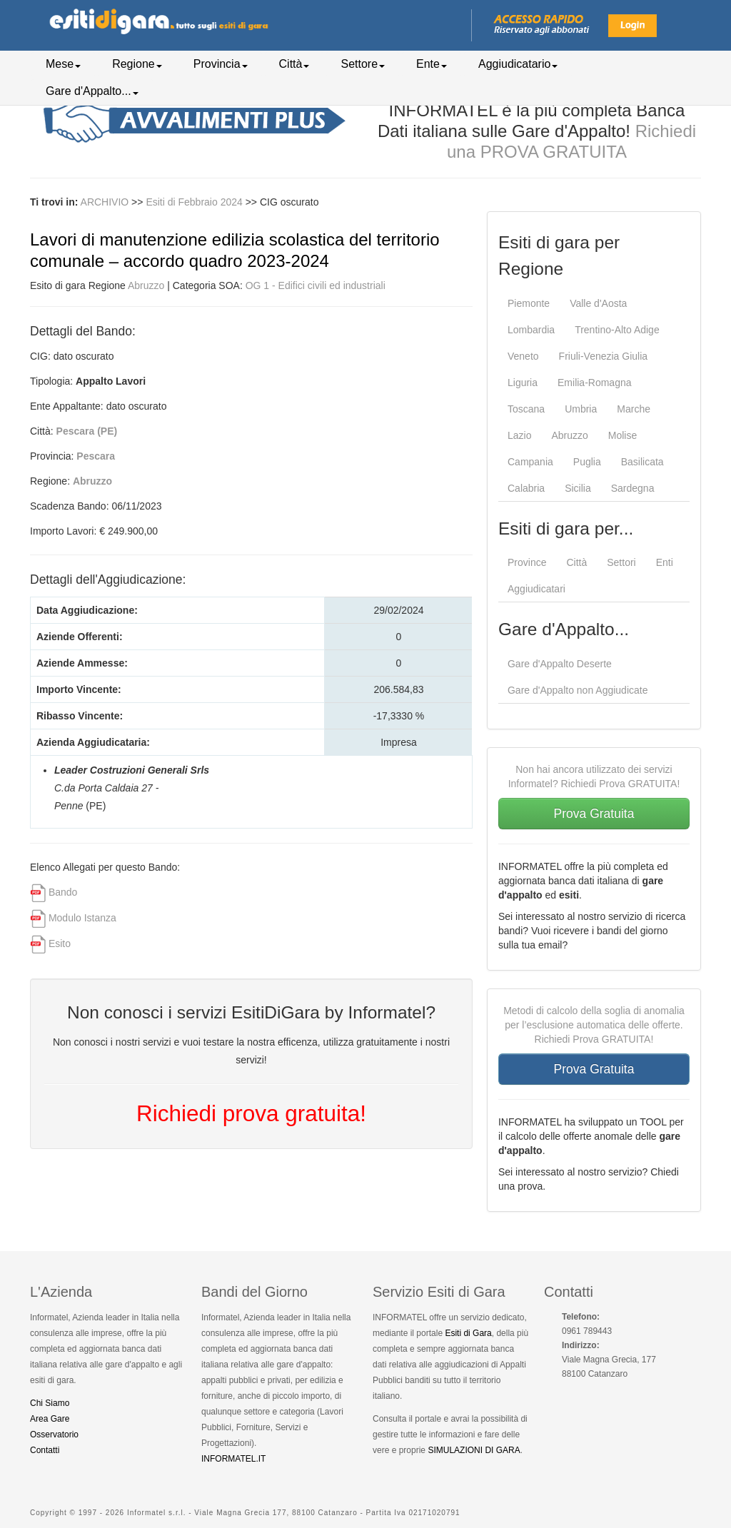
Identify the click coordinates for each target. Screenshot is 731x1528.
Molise (622, 435)
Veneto (523, 356)
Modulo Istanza (82, 918)
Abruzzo (146, 285)
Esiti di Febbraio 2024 (195, 202)
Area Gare (49, 1419)
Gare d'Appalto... (92, 91)
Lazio (519, 435)
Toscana (526, 409)
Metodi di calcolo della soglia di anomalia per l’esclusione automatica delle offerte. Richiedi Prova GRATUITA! (594, 1025)
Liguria (523, 382)
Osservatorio (54, 1435)
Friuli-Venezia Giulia (603, 356)
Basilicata (642, 461)
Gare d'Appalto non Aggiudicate (578, 690)
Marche (633, 409)
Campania (530, 461)
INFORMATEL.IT (233, 1459)
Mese (63, 64)
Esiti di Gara (468, 1333)
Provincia (220, 64)
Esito (60, 943)
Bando (63, 892)
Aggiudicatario (518, 64)
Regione (137, 64)
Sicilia (578, 488)
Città (294, 64)
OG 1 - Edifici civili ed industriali (315, 285)
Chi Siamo (49, 1403)
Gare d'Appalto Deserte (560, 663)
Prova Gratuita (594, 813)
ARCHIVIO (105, 202)
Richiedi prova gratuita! (251, 1113)
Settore (363, 64)
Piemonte (529, 303)
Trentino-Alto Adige (617, 329)
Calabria (526, 488)
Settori (621, 562)
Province (527, 562)
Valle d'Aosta (598, 303)
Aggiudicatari (536, 588)
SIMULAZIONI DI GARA (474, 1450)
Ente (431, 64)
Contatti (44, 1450)
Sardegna (633, 488)
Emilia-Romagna (594, 382)
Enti (664, 562)
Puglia (587, 461)
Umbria (581, 409)
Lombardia (531, 329)
